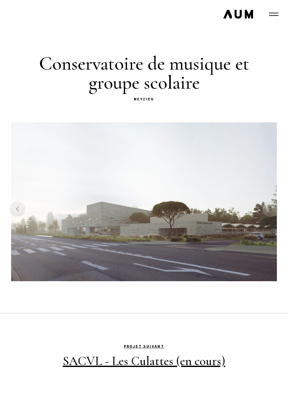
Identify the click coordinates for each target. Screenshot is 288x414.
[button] (17, 209)
